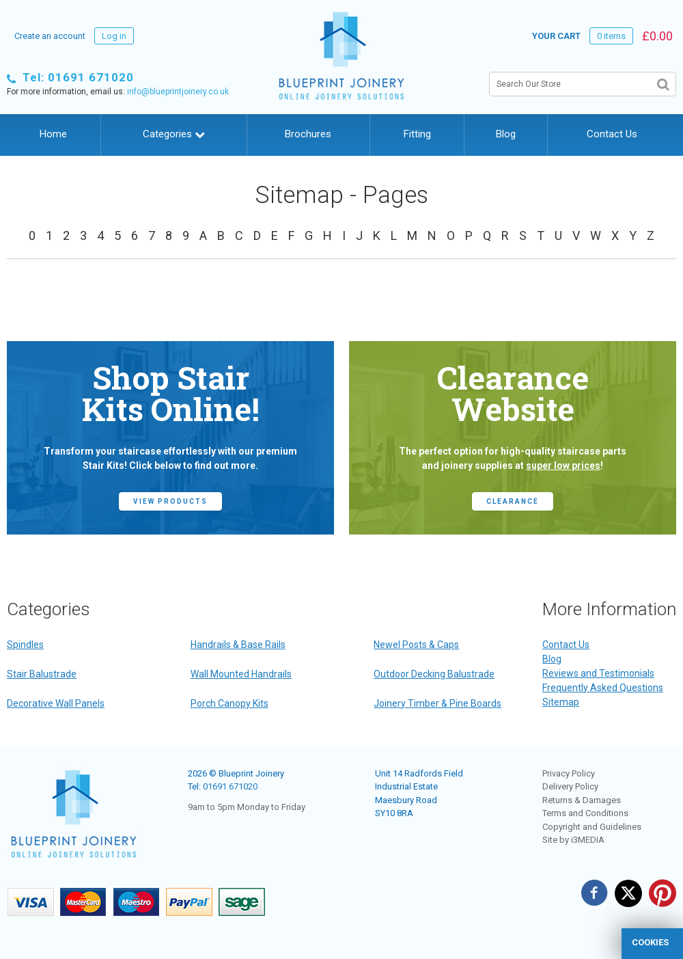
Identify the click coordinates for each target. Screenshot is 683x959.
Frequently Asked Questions (602, 687)
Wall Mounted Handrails (241, 673)
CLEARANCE (512, 501)
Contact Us (612, 134)
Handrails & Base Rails (238, 644)
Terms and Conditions (585, 813)
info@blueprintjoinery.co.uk (178, 91)
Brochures (308, 134)
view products (170, 501)
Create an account (49, 35)
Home (53, 134)
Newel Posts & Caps (416, 644)
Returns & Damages (581, 800)
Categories (174, 134)
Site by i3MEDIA (573, 840)
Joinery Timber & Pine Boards (437, 703)
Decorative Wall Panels (55, 703)
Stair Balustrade (41, 673)
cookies (650, 942)
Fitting (417, 134)
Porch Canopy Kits (229, 703)
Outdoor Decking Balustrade (434, 673)
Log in (114, 36)
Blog (506, 134)
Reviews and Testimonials (598, 673)
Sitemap (560, 702)
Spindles (25, 644)
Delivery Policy (570, 786)
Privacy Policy (568, 773)
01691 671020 (230, 786)
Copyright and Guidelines (591, 827)
